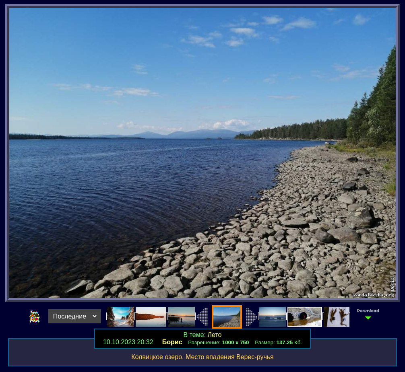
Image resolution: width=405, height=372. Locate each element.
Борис (172, 342)
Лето (215, 334)
